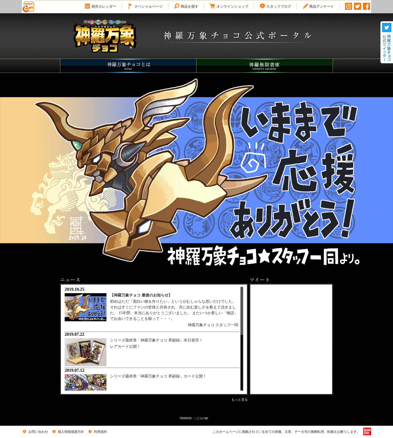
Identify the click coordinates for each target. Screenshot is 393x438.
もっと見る (239, 399)
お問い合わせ (35, 432)
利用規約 (97, 432)
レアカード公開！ (125, 346)
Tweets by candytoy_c (271, 286)
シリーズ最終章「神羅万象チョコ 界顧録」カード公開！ (158, 376)
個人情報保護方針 (67, 432)
